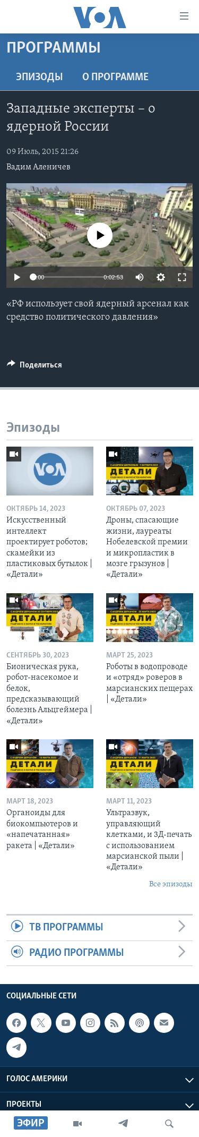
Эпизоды (39, 77)
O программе (115, 77)
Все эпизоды (171, 884)
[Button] (34, 367)
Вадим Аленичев (38, 167)
